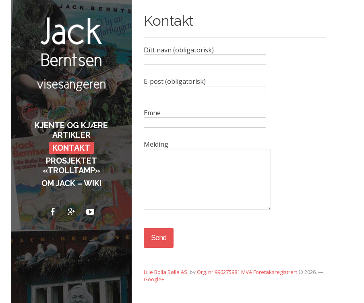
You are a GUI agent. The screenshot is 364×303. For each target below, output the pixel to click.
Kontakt (71, 148)
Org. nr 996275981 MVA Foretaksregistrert (247, 284)
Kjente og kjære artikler (71, 130)
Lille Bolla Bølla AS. (166, 284)
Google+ (154, 291)
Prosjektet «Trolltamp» (71, 165)
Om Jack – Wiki (71, 183)
